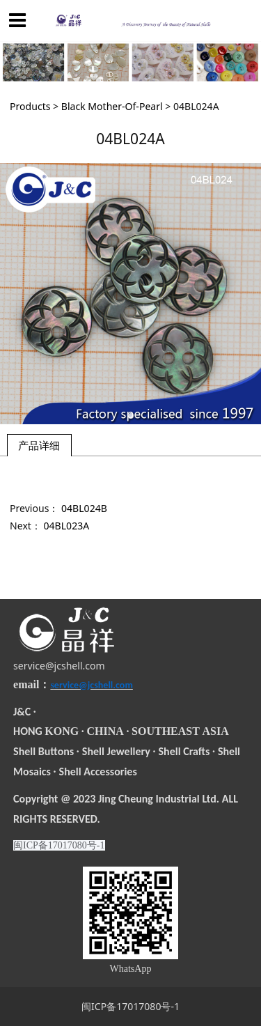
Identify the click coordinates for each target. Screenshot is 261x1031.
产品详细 (39, 445)
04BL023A (67, 525)
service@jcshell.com (59, 665)
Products (30, 106)
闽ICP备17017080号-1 (130, 1006)
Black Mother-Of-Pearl (112, 106)
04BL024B (84, 508)
